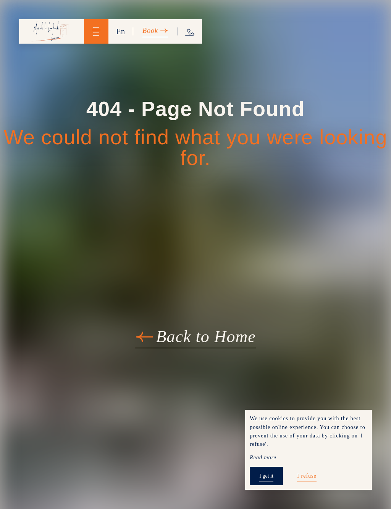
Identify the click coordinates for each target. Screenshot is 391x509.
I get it (266, 476)
